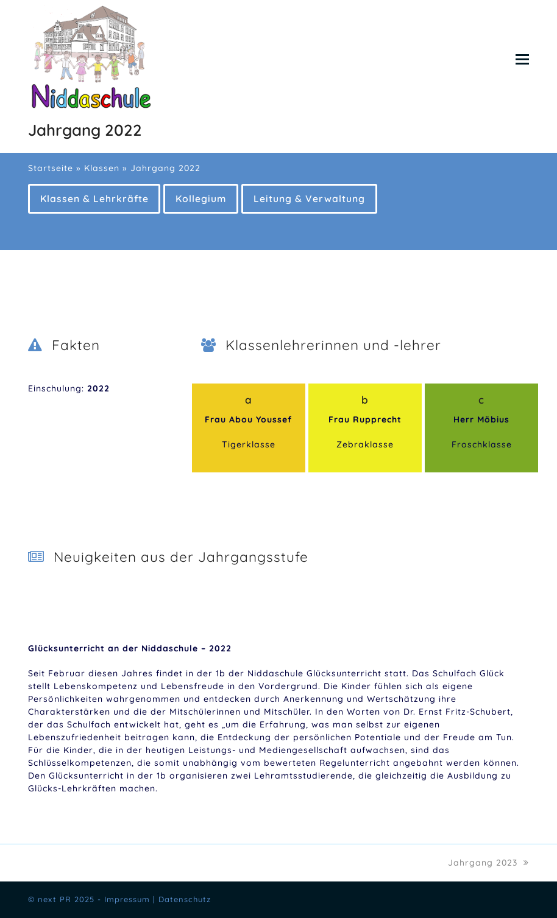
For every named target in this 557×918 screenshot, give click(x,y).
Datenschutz (184, 899)
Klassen (101, 168)
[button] (522, 59)
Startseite (50, 168)
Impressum (127, 899)
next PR (54, 899)
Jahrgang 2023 (488, 862)
